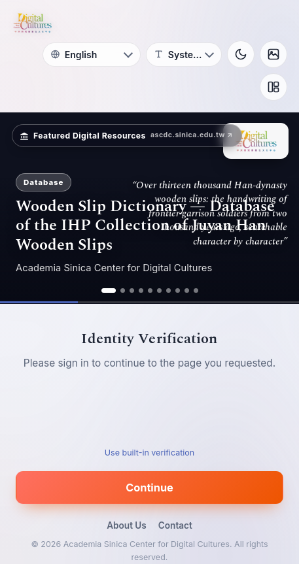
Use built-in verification (149, 453)
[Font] (184, 54)
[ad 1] (108, 290)
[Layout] (273, 87)
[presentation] (149, 413)
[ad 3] (132, 290)
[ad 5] (150, 290)
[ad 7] (168, 290)
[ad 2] (122, 290)
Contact (175, 525)
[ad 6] (159, 290)
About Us (127, 525)
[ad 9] (187, 290)
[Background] (273, 54)
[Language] (92, 54)
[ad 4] (141, 290)
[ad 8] (177, 290)
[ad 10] (196, 290)
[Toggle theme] (241, 54)
